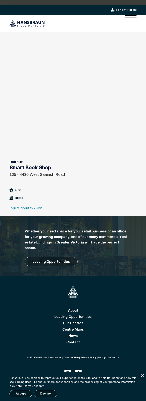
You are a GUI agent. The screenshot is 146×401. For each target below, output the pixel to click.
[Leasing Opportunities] (51, 261)
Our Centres (73, 323)
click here (16, 385)
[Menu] (128, 23)
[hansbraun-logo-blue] (27, 23)
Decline (45, 393)
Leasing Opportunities (73, 317)
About (73, 310)
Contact (73, 342)
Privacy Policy (88, 357)
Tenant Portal (126, 10)
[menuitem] (128, 23)
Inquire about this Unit (26, 208)
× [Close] (142, 375)
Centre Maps (73, 329)
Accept (21, 393)
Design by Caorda (108, 357)
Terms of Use (71, 357)
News (73, 336)
